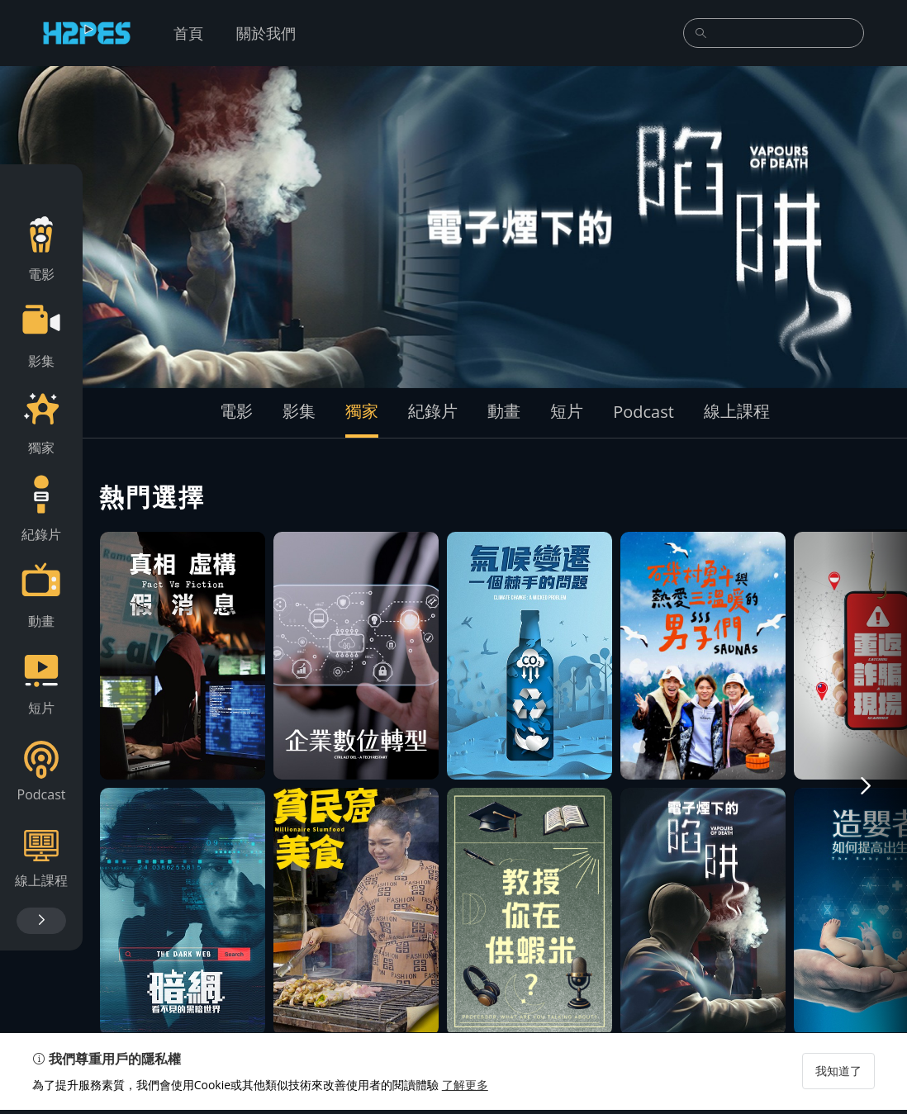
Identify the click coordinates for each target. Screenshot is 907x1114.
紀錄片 (433, 411)
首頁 (188, 33)
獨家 (361, 411)
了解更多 (466, 1089)
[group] (453, 227)
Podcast (643, 412)
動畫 (503, 411)
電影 (236, 411)
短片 (566, 411)
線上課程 (737, 411)
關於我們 (266, 33)
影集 (299, 411)
